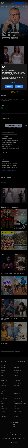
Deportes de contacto (5, 409)
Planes (15, 406)
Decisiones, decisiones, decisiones (9, 165)
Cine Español (3, 367)
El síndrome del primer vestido (8, 132)
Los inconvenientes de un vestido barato (10, 140)
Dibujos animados (17, 382)
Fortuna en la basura (19, 273)
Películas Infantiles (4, 373)
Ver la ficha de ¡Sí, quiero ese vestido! (14, 127)
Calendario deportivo (21, 6)
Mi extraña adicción (19, 318)
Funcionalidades (17, 395)
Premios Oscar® (17, 380)
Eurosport (3, 411)
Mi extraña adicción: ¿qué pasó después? (7, 319)
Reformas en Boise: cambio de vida (5, 343)
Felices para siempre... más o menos (9, 167)
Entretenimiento (4, 386)
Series (2, 6)
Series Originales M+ (4, 377)
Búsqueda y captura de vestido (8, 159)
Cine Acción (3, 370)
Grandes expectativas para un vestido (9, 163)
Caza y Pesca (16, 385)
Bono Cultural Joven (17, 411)
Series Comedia (4, 382)
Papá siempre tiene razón (7, 138)
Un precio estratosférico (7, 144)
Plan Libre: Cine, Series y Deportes (20, 403)
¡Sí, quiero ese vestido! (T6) (13, 125)
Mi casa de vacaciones (19, 342)
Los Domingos (16, 364)
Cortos (2, 372)
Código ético (16, 400)
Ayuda (14, 425)
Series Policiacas (4, 380)
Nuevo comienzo (5, 154)
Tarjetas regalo (16, 414)
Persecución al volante (19, 228)
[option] (8, 195)
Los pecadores (16, 367)
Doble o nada (4, 152)
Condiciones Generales (18, 398)
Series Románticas (4, 378)
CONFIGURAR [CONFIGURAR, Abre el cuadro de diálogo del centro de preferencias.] (13, 82)
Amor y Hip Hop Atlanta (6, 273)
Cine (7, 6)
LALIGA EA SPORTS (4, 396)
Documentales (3, 385)
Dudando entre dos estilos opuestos (9, 142)
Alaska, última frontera (19, 251)
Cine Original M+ (4, 365)
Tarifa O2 (15, 413)
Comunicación (16, 416)
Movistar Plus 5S (17, 386)
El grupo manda (5, 136)
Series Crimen (3, 383)
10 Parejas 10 (4, 251)
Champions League (4, 395)
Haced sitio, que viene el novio (8, 156)
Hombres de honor (5, 161)
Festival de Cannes (17, 378)
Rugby (2, 406)
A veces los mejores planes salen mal (9, 134)
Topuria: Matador (4, 408)
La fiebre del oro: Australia (20, 296)
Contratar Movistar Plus (18, 401)
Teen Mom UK (4, 296)
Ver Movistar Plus (17, 393)
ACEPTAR (19, 86)
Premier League (4, 398)
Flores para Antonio (17, 370)
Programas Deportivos (18, 383)
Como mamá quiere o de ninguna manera (10, 148)
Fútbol (12, 6)
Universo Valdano (4, 401)
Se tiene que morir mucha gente (20, 373)
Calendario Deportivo (5, 413)
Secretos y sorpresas (6, 146)
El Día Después (3, 400)
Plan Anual (16, 409)
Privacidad (19, 438)
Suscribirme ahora (18, 2)
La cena (15, 365)
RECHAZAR (9, 86)
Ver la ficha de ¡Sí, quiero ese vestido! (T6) (10, 170)
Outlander (16, 372)
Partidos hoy (3, 414)
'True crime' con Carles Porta (19, 377)
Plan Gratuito (16, 408)
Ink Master (3, 228)
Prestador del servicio (6, 438)
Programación (3, 416)
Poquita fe (16, 375)
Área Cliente (16, 396)
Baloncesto (3, 403)
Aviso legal (14, 438)
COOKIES (24, 438)
